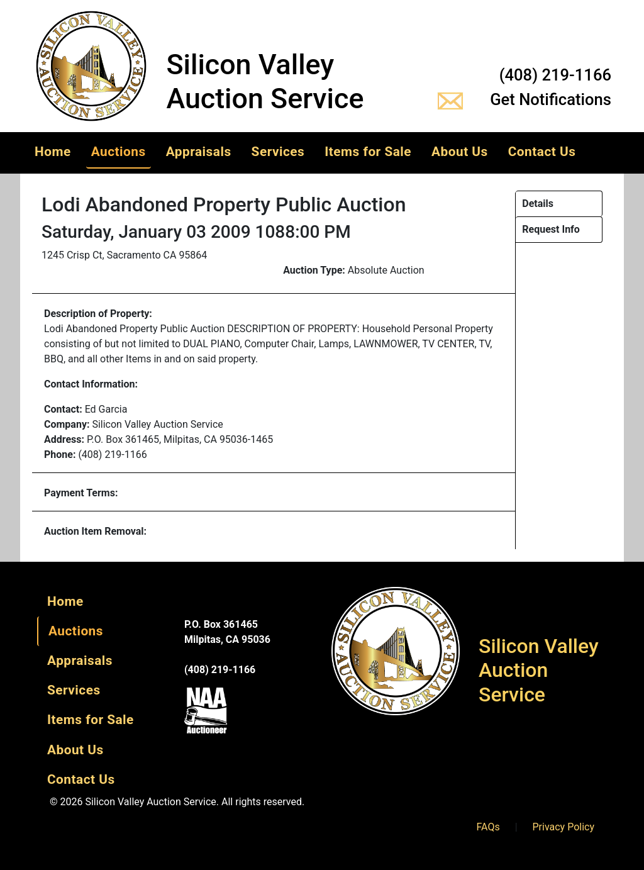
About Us (459, 151)
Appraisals (198, 151)
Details (537, 203)
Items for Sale (368, 151)
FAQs (488, 827)
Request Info (551, 229)
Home (53, 151)
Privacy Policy (564, 827)
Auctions (118, 151)
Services (278, 151)
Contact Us (542, 151)
